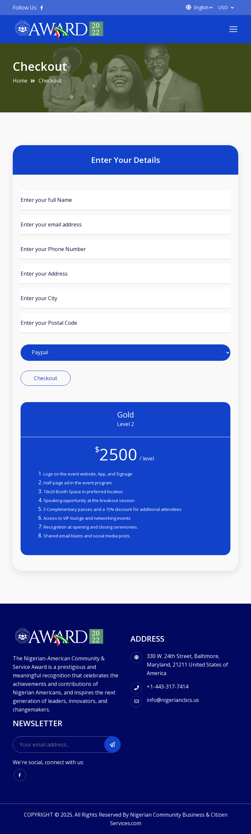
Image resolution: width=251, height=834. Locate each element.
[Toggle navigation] (233, 29)
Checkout (50, 80)
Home (20, 80)
